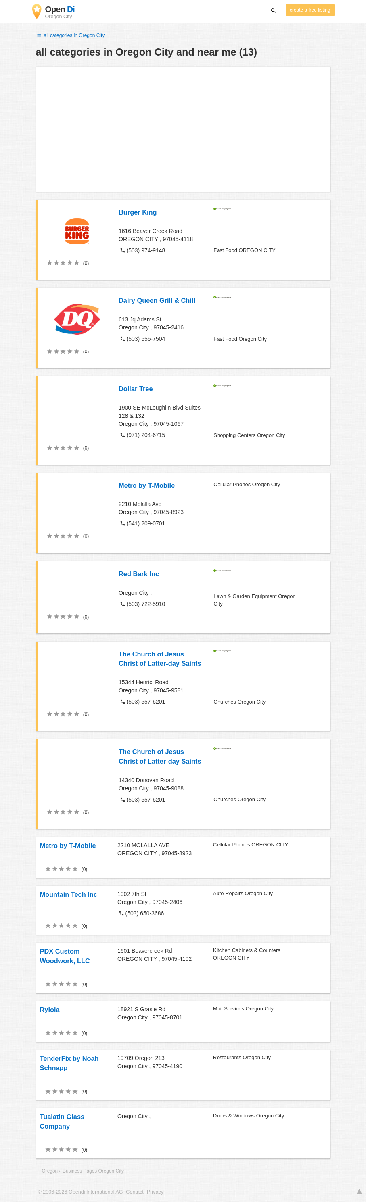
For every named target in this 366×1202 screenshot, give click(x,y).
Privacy (155, 1192)
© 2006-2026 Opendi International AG (80, 1192)
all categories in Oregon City (70, 35)
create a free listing (310, 10)
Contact (134, 1192)
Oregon (50, 1171)
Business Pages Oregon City (93, 1171)
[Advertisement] (183, 129)
